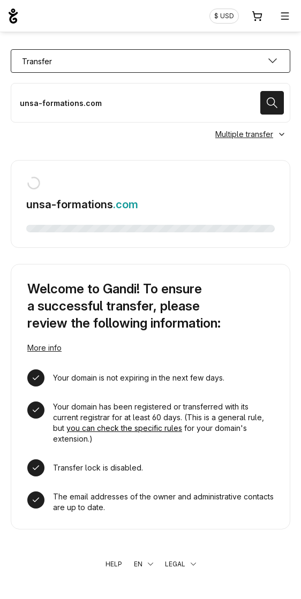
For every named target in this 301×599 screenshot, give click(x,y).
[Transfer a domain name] (150, 103)
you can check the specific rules (124, 428)
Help (114, 564)
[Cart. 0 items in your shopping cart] (257, 16)
